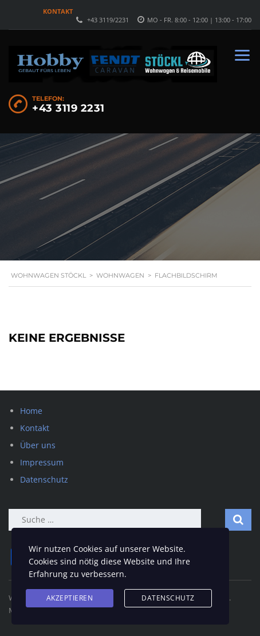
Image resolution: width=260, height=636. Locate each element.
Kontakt (58, 11)
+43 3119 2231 (68, 108)
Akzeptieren (69, 598)
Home (31, 410)
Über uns (38, 445)
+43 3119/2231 (108, 19)
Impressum (42, 462)
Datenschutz (44, 479)
